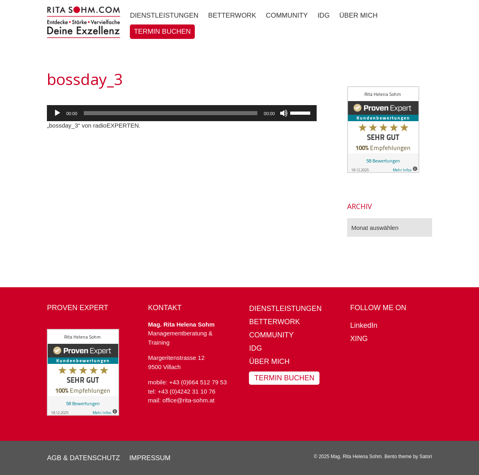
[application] (181, 113)
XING (359, 339)
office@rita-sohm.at (188, 400)
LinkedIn (364, 325)
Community (271, 335)
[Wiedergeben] (57, 113)
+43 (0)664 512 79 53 (198, 382)
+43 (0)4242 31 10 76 (187, 391)
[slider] (170, 113)
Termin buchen (284, 378)
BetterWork (274, 322)
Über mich (269, 361)
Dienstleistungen (285, 308)
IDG (255, 348)
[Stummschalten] (284, 113)
